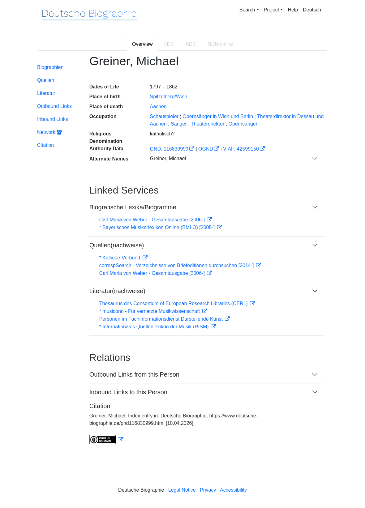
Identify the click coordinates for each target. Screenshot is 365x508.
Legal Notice (182, 490)
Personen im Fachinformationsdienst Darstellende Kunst (161, 319)
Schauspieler (164, 116)
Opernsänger (243, 123)
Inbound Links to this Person (128, 392)
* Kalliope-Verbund (120, 257)
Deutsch (312, 9)
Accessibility (233, 490)
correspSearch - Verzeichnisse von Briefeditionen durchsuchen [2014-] (177, 265)
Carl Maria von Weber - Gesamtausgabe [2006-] (152, 219)
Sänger (179, 123)
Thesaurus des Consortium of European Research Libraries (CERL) (174, 303)
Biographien (50, 67)
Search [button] (247, 9)
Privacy (208, 490)
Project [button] (271, 9)
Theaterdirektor (208, 123)
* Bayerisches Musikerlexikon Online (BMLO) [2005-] (157, 227)
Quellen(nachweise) (116, 245)
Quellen (45, 80)
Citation (45, 145)
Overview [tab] (142, 44)
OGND (205, 149)
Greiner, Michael (168, 158)
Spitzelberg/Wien (168, 96)
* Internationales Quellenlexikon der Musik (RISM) (154, 326)
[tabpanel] (182, 253)
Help (293, 9)
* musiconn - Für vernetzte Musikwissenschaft (150, 311)
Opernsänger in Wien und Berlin (217, 116)
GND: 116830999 (169, 149)
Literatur (46, 93)
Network (49, 132)
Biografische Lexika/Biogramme (132, 207)
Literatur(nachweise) (117, 291)
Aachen (158, 106)
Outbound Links (54, 106)
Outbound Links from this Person (134, 374)
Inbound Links (52, 119)
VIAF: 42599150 (241, 149)
